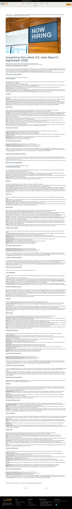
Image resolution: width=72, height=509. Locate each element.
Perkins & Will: (8, 175)
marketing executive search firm (23, 15)
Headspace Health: (9, 308)
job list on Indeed (9, 88)
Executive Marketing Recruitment (31, 14)
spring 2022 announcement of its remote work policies (53, 419)
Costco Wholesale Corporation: (12, 203)
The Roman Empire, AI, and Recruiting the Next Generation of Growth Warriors (46, 505)
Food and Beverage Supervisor (36, 85)
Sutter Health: (8, 103)
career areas (34, 307)
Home (23, 3)
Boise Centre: (8, 87)
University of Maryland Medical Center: (13, 302)
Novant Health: (8, 99)
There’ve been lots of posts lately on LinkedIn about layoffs (17, 380)
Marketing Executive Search (11, 15)
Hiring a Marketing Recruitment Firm (57, 14)
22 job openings (31, 281)
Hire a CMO (48, 14)
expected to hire (54, 308)
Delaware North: (9, 279)
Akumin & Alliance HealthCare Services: (13, 185)
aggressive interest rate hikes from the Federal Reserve (47, 263)
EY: (6, 293)
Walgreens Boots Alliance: (10, 201)
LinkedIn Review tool (11, 150)
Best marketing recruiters (19, 14)
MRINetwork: (8, 177)
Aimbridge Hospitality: (10, 283)
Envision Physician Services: (11, 187)
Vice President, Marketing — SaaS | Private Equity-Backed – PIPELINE (46, 503)
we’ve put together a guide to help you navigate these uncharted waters (20, 111)
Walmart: (7, 199)
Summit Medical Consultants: (11, 189)
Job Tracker (16, 149)
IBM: (6, 290)
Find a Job (35, 3)
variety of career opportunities (58, 280)
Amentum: (8, 85)
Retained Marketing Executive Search (45, 501)
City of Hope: (8, 306)
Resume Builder (47, 149)
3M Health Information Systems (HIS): (13, 101)
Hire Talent (29, 3)
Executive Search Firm (41, 14)
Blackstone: (8, 295)
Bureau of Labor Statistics (55, 68)
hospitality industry (28, 90)
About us (42, 3)
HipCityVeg (8, 281)
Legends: (7, 89)
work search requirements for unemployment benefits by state (31, 71)
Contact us (35, 5)
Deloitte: (7, 173)
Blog (47, 3)
